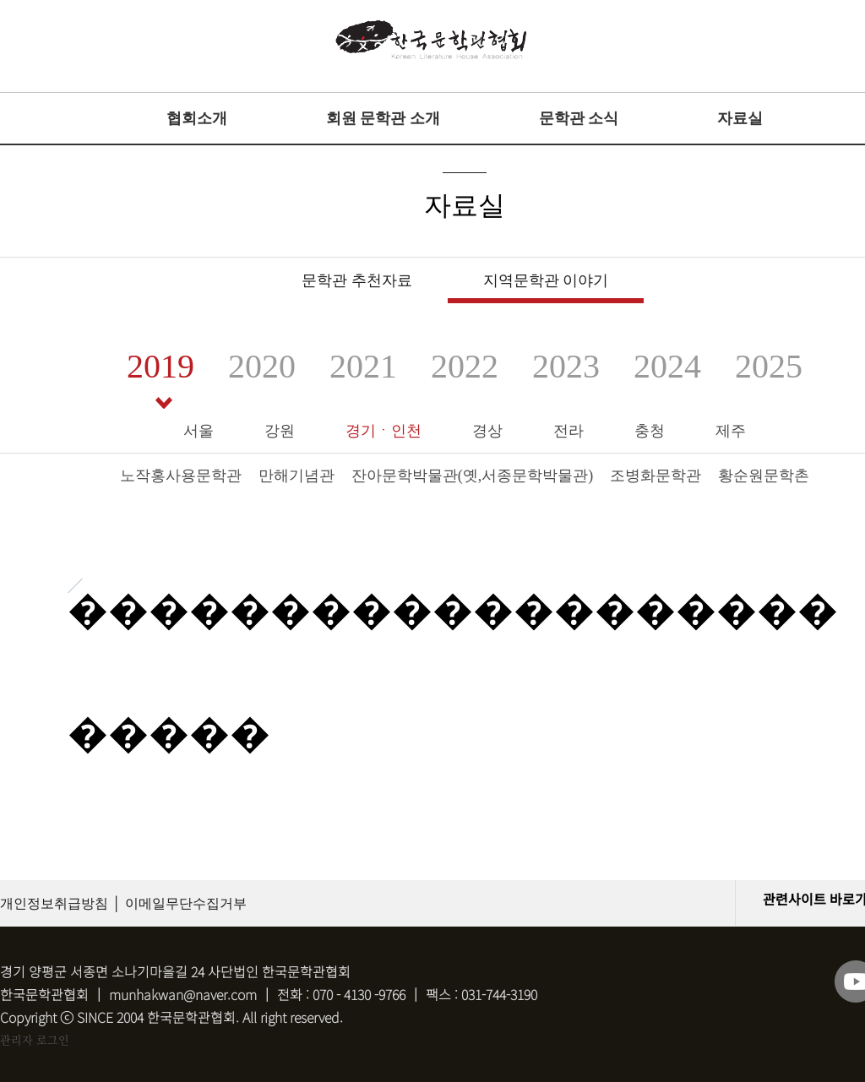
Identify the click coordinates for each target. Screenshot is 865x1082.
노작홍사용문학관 (181, 475)
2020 (262, 366)
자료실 (740, 118)
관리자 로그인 (34, 1039)
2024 (667, 366)
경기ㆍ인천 (383, 430)
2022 (464, 366)
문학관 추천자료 (357, 280)
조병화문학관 (655, 475)
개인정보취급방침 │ (60, 903)
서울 (198, 430)
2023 (566, 366)
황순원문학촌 (763, 475)
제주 (730, 430)
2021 (363, 366)
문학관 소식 (579, 118)
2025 (768, 366)
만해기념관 (296, 475)
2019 (160, 366)
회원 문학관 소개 (383, 118)
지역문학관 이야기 (546, 280)
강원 (279, 430)
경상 (487, 430)
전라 (568, 430)
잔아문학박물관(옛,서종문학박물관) (472, 475)
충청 (649, 430)
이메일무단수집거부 (186, 903)
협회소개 (196, 118)
